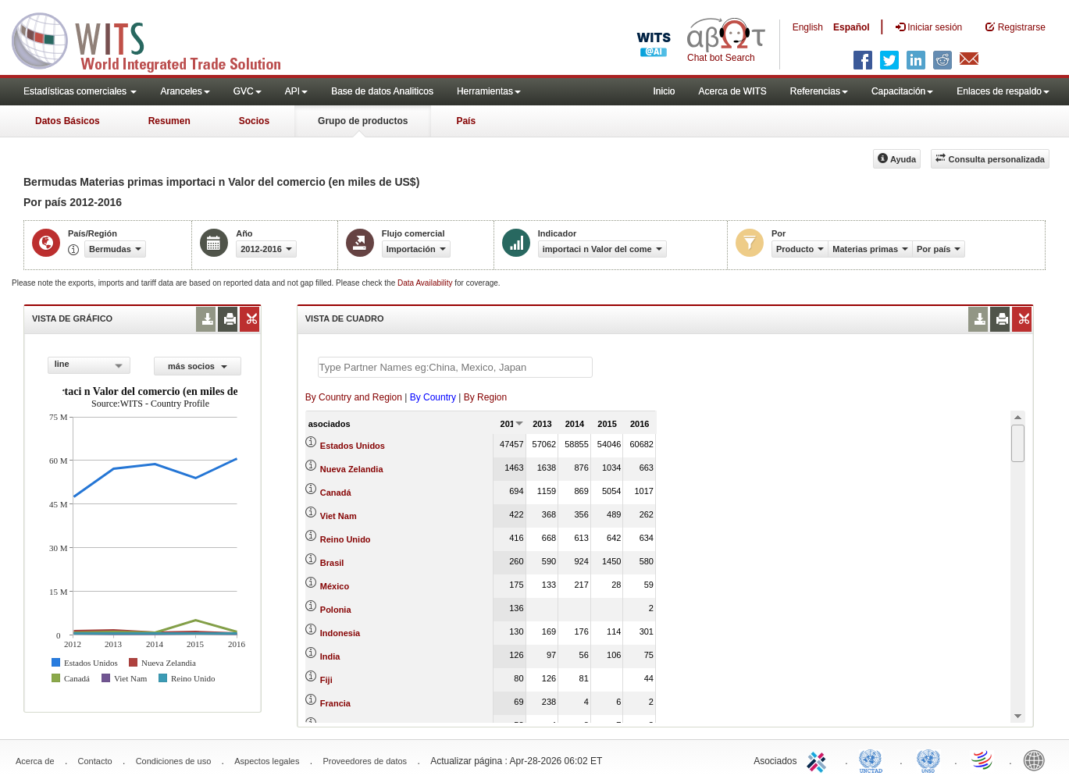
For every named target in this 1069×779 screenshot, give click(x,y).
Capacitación (902, 91)
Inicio (664, 91)
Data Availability (425, 283)
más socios (197, 366)
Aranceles (184, 91)
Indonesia (340, 633)
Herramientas (489, 91)
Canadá (335, 492)
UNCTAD (873, 759)
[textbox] (455, 367)
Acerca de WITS (732, 91)
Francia (335, 703)
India (330, 656)
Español (851, 27)
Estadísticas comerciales (80, 91)
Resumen (169, 121)
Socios (254, 121)
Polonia (335, 609)
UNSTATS (928, 759)
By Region (485, 397)
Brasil (332, 562)
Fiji (326, 680)
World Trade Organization (983, 759)
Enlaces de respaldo (1003, 91)
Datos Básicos (67, 121)
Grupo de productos (363, 121)
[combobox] (89, 365)
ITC (819, 759)
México (334, 586)
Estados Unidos (352, 445)
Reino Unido (345, 539)
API (296, 91)
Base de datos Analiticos (382, 91)
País (466, 121)
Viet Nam (338, 516)
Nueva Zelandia (351, 469)
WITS (156, 39)
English (808, 27)
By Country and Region (353, 397)
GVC (247, 91)
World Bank (1037, 759)
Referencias (819, 91)
